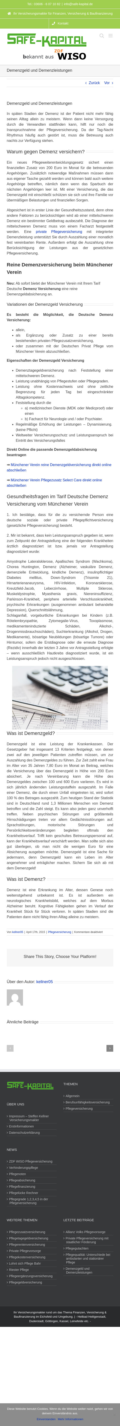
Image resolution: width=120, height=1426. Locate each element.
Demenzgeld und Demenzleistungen (79, 1270)
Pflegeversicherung (59, 932)
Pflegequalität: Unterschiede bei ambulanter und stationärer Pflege (88, 1258)
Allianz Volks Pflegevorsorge (86, 1232)
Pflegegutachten (77, 1248)
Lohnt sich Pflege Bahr (25, 1263)
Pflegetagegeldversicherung (28, 1238)
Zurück (94, 83)
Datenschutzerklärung (24, 1132)
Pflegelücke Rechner (23, 1193)
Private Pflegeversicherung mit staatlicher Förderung (87, 1240)
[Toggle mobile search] (101, 35)
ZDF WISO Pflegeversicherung (30, 1161)
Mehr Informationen (70, 1419)
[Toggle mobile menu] (110, 35)
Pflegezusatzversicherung (27, 1232)
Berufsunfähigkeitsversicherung (88, 1102)
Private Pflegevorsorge (25, 1251)
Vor (107, 83)
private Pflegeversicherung (59, 232)
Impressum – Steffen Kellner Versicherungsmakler (29, 1118)
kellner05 (17, 932)
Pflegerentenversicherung (27, 1244)
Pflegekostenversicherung (27, 1257)
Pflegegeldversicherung (25, 1282)
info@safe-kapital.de (78, 4)
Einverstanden (46, 1419)
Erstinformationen (21, 1126)
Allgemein (72, 1096)
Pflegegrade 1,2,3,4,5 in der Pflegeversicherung (28, 1201)
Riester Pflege (19, 1270)
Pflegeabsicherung (22, 1180)
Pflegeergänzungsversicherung (31, 1276)
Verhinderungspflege (23, 1167)
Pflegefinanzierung (22, 1186)
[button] (10, 1048)
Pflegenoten (17, 1174)
